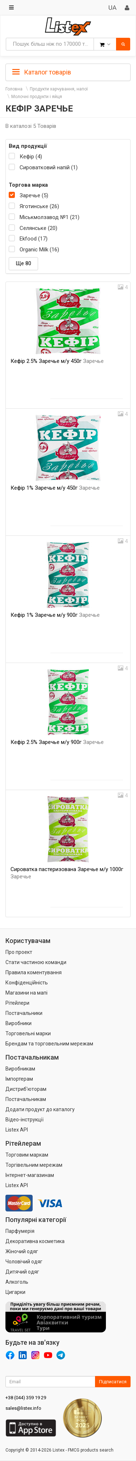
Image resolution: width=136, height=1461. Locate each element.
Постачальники (23, 1013)
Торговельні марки (28, 1033)
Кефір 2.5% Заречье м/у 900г (57, 742)
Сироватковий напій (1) (49, 167)
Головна (13, 89)
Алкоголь (16, 1282)
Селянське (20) (38, 228)
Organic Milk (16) (39, 249)
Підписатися (113, 1381)
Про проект (18, 952)
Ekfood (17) (34, 238)
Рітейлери (17, 1003)
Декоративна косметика (35, 1241)
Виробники (18, 1023)
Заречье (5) (34, 195)
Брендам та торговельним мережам (49, 1044)
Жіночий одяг (21, 1251)
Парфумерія (19, 1231)
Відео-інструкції (24, 1119)
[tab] (68, 71)
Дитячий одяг (22, 1272)
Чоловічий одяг (23, 1261)
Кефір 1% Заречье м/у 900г (55, 615)
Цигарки (15, 1292)
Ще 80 (23, 263)
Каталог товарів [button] (41, 72)
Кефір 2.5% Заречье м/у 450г (57, 361)
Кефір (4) (31, 156)
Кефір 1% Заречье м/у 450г (55, 488)
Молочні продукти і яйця (36, 96)
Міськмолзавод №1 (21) (49, 217)
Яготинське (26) (39, 206)
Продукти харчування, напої (59, 89)
